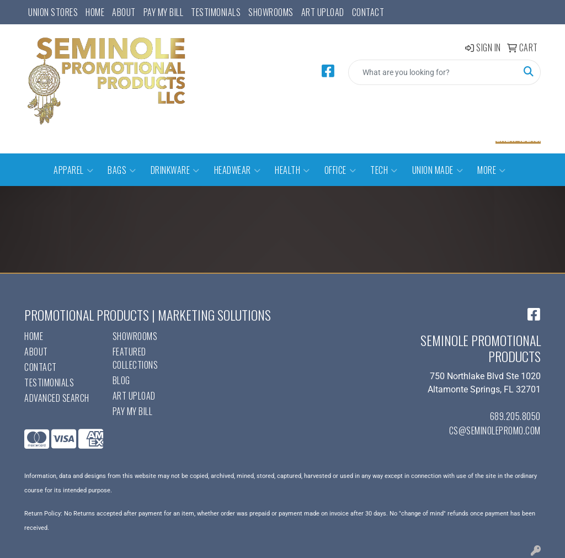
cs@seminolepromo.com (495, 430)
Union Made (437, 170)
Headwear (237, 170)
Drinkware (175, 170)
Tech (384, 170)
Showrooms (271, 12)
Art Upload (322, 12)
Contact (368, 12)
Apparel (73, 170)
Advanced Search (56, 398)
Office (340, 170)
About (124, 12)
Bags (122, 170)
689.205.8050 (515, 416)
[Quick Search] (433, 72)
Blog (121, 380)
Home (95, 12)
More (491, 170)
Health (292, 170)
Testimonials (216, 12)
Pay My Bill (163, 12)
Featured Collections (135, 358)
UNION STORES (53, 12)
